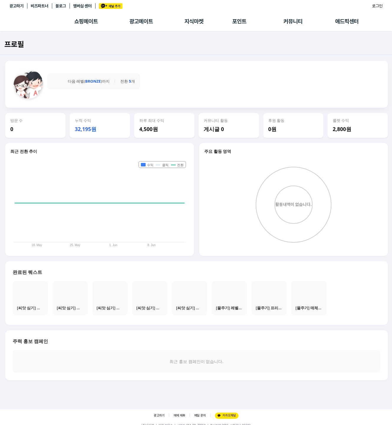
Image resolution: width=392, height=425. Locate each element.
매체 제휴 (179, 415)
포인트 (239, 21)
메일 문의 (200, 415)
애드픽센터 (347, 21)
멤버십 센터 (82, 6)
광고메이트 (141, 21)
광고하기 (16, 6)
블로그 (60, 6)
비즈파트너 (39, 6)
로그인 (377, 6)
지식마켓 (194, 21)
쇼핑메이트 (86, 21)
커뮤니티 (293, 21)
